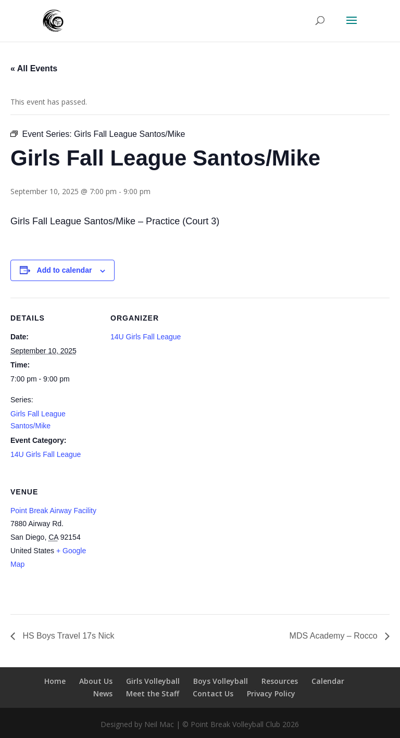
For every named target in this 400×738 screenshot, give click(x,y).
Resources (279, 681)
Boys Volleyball (220, 681)
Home (55, 681)
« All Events (33, 68)
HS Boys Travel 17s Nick (67, 635)
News (103, 693)
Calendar (327, 681)
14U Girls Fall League (45, 454)
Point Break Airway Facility (53, 510)
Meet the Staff (152, 693)
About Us (96, 681)
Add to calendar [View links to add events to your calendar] (64, 270)
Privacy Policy (271, 693)
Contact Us (213, 693)
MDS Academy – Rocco (335, 635)
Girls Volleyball (153, 681)
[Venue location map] (165, 543)
